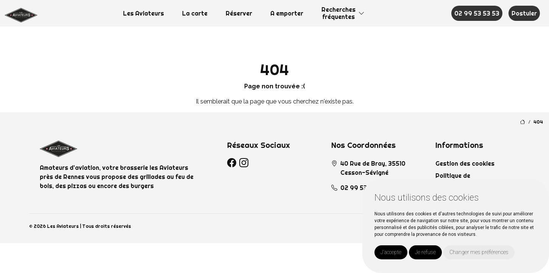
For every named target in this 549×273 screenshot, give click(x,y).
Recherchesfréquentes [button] (338, 13)
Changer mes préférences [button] (478, 252)
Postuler (524, 13)
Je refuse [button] (425, 252)
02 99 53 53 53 (476, 13)
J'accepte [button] (391, 252)
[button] (362, 13)
